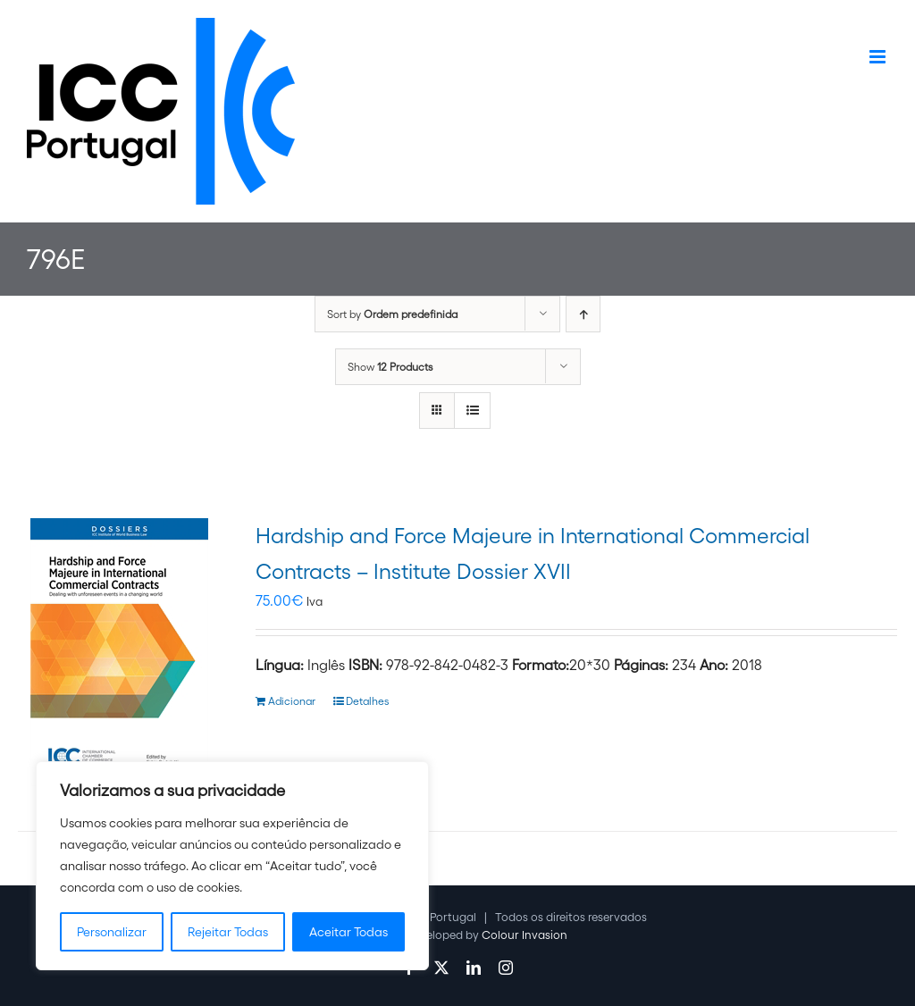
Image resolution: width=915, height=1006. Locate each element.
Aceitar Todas (348, 932)
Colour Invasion (524, 935)
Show (390, 367)
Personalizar (112, 932)
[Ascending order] (583, 314)
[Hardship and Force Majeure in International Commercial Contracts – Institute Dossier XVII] (119, 652)
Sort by (392, 314)
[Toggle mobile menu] (878, 56)
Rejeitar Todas (228, 932)
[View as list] (472, 410)
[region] (232, 865)
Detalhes (367, 701)
